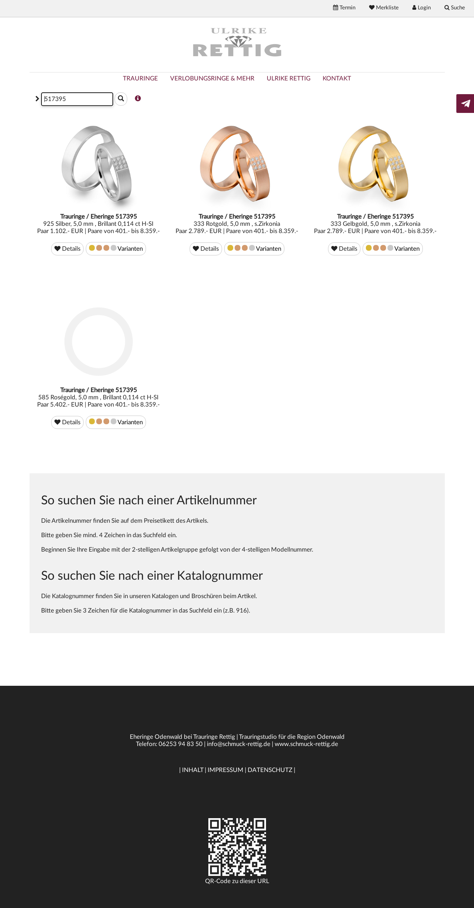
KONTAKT (337, 78)
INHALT (192, 770)
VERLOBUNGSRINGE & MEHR (212, 78)
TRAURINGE (140, 78)
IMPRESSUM (225, 770)
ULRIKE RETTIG (288, 78)
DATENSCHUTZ (270, 770)
